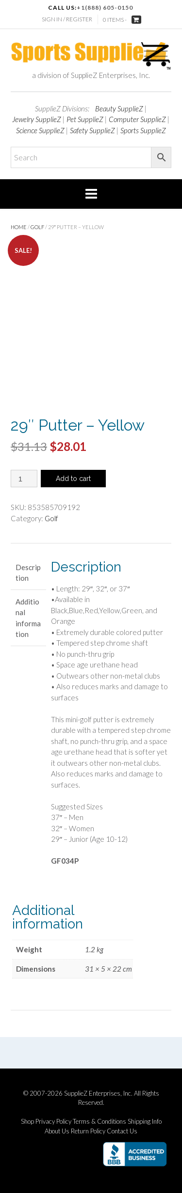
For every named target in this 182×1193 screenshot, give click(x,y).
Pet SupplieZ (84, 119)
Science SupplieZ (40, 130)
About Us (57, 1131)
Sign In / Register (67, 19)
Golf (37, 227)
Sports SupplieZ (143, 130)
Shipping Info (145, 1121)
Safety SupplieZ (92, 130)
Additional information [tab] (28, 618)
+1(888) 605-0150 (105, 7)
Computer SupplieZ (137, 119)
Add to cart (73, 478)
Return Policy (88, 1131)
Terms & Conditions (99, 1121)
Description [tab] (28, 573)
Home (19, 227)
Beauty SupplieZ (119, 108)
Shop (27, 1121)
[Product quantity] (24, 478)
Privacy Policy (53, 1121)
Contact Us (122, 1131)
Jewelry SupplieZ (36, 119)
